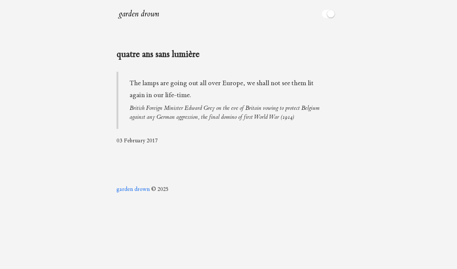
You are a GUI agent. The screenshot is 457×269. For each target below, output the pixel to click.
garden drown (139, 14)
